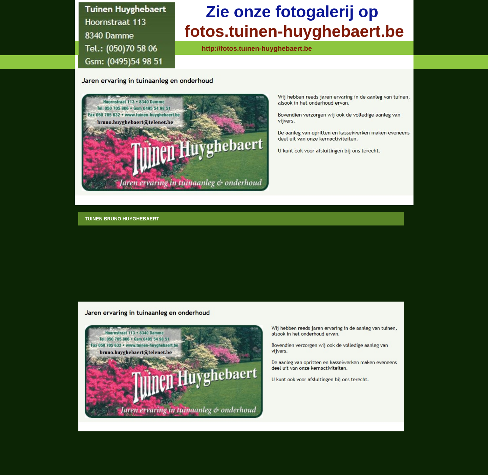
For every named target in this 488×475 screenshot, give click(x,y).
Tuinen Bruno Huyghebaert (122, 218)
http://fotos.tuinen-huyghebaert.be (257, 48)
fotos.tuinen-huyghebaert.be (294, 31)
